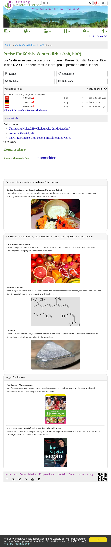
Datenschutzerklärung (80, 474)
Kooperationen (47, 474)
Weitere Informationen (17, 543)
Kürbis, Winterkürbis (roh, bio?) (29, 45)
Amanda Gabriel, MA (22, 133)
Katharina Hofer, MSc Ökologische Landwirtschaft (39, 128)
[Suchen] (64, 3)
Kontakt (62, 474)
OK (98, 540)
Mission (32, 474)
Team (22, 474)
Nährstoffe (12, 118)
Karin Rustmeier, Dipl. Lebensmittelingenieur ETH (40, 137)
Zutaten (8, 45)
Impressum (11, 474)
